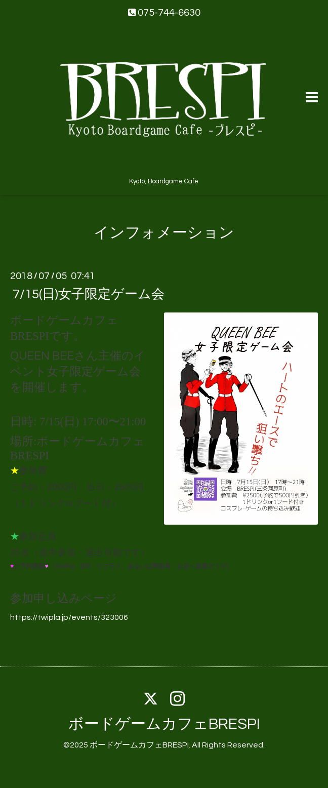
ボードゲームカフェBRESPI (164, 724)
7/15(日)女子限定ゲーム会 (89, 293)
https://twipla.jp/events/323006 (69, 617)
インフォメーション (164, 233)
